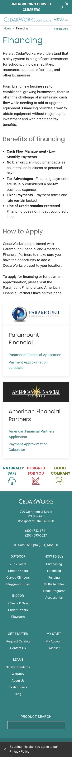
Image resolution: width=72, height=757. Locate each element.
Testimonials (18, 687)
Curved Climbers (18, 577)
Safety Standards (18, 667)
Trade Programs (54, 591)
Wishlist (54, 648)
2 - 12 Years (18, 564)
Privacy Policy (19, 751)
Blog (18, 694)
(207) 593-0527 (36, 535)
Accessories (54, 597)
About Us (18, 680)
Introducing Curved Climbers (38, 7)
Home (7, 28)
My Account (54, 641)
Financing (54, 571)
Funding (54, 577)
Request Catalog (18, 641)
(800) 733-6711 (36, 531)
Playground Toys (18, 584)
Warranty (18, 674)
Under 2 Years (18, 571)
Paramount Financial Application (36, 355)
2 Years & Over (18, 603)
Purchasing (54, 564)
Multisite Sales (54, 584)
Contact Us (18, 648)
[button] (60, 19)
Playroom (18, 617)
